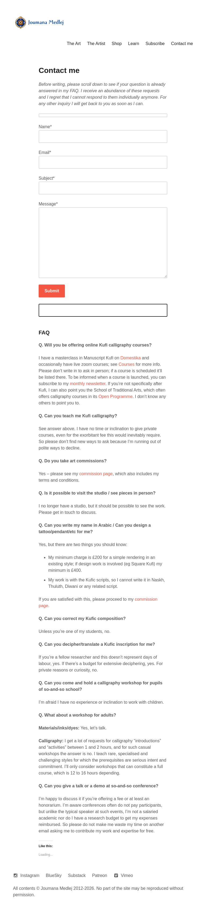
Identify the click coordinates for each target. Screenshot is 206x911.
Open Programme (115, 396)
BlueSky (54, 875)
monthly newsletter (87, 383)
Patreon (99, 875)
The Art (74, 43)
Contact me (182, 43)
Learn (133, 43)
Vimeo (127, 875)
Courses (127, 364)
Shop (117, 43)
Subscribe (155, 43)
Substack (77, 875)
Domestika (130, 358)
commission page (96, 473)
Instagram (29, 875)
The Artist (96, 43)
